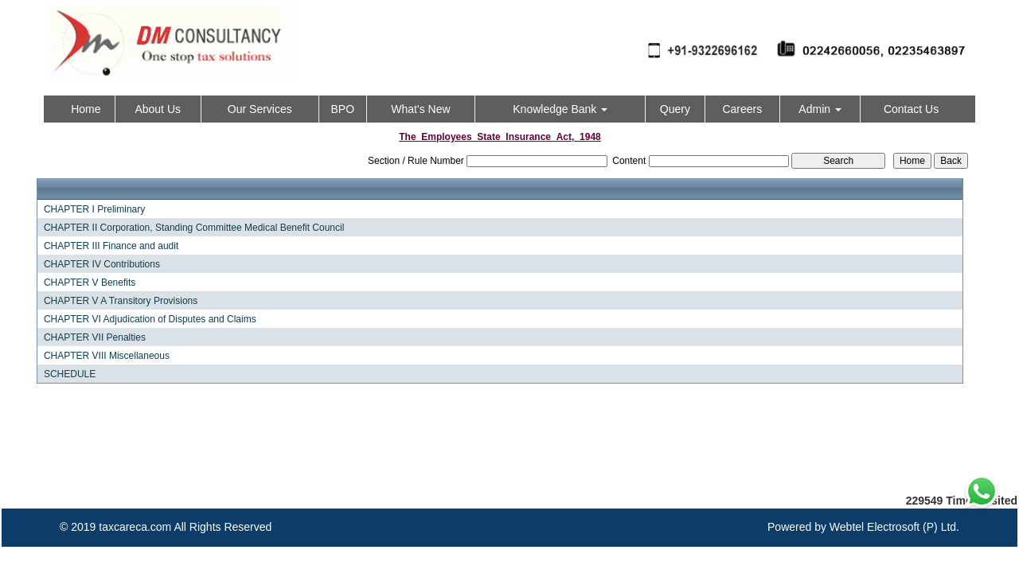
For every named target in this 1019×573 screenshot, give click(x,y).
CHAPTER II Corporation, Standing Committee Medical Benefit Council (194, 227)
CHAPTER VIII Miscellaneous (107, 355)
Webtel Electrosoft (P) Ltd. (894, 526)
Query (675, 109)
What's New (420, 109)
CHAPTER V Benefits (89, 282)
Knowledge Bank (560, 109)
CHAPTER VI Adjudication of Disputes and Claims (150, 319)
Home (85, 109)
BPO (342, 109)
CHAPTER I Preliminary (94, 209)
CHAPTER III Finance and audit (111, 245)
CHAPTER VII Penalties (95, 337)
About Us (158, 109)
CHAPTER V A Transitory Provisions (120, 300)
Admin (819, 109)
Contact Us (911, 109)
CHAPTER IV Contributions (102, 264)
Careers (742, 109)
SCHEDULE (70, 374)
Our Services (260, 109)
